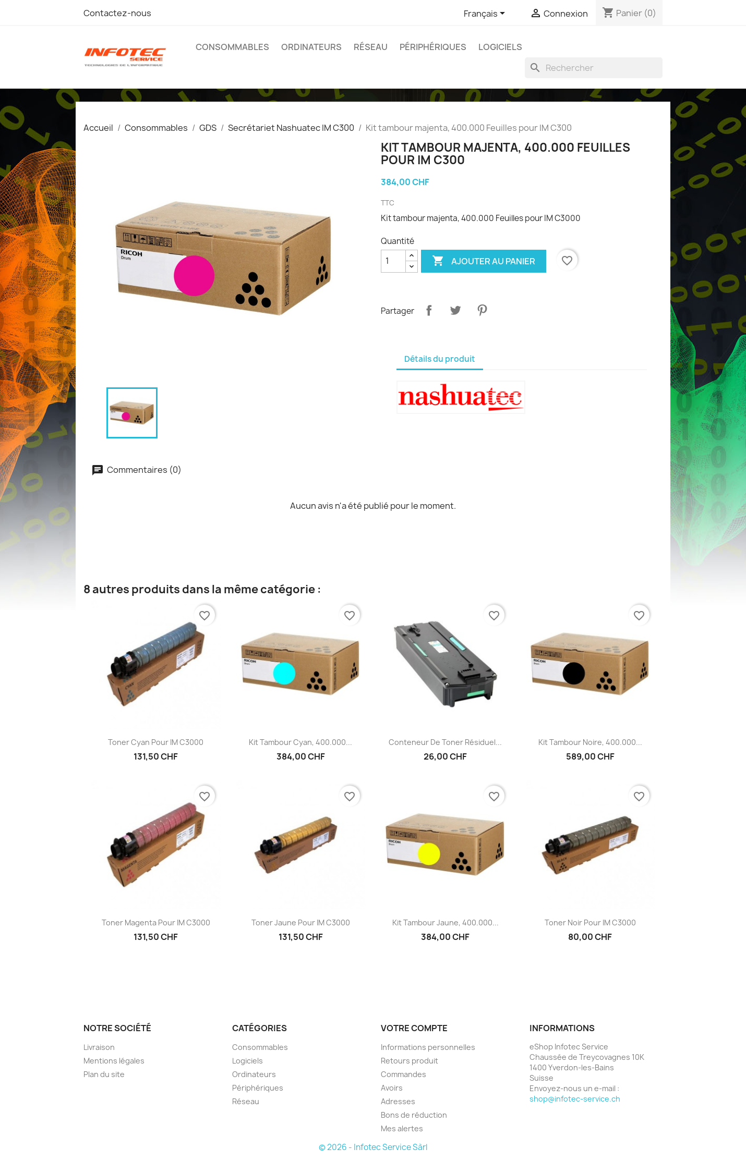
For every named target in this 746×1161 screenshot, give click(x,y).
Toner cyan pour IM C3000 (155, 742)
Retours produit (409, 1061)
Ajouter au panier (483, 261)
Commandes (403, 1074)
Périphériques (433, 47)
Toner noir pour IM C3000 (590, 922)
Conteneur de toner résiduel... (445, 742)
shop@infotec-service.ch (575, 1099)
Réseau (371, 47)
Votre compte (414, 1028)
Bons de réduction (414, 1115)
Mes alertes (402, 1128)
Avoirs (392, 1088)
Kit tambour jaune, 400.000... (445, 922)
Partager (428, 310)
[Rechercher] (594, 67)
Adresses (398, 1101)
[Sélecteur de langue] (486, 14)
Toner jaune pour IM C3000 (300, 922)
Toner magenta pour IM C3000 (156, 922)
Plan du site (104, 1074)
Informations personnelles (428, 1047)
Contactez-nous (117, 13)
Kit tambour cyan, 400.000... (300, 742)
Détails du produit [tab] (439, 358)
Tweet (455, 310)
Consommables (232, 47)
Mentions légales (114, 1061)
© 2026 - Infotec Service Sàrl (373, 1147)
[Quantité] (393, 261)
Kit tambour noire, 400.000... (590, 742)
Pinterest (482, 310)
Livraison (99, 1047)
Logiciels (500, 47)
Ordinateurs (311, 47)
